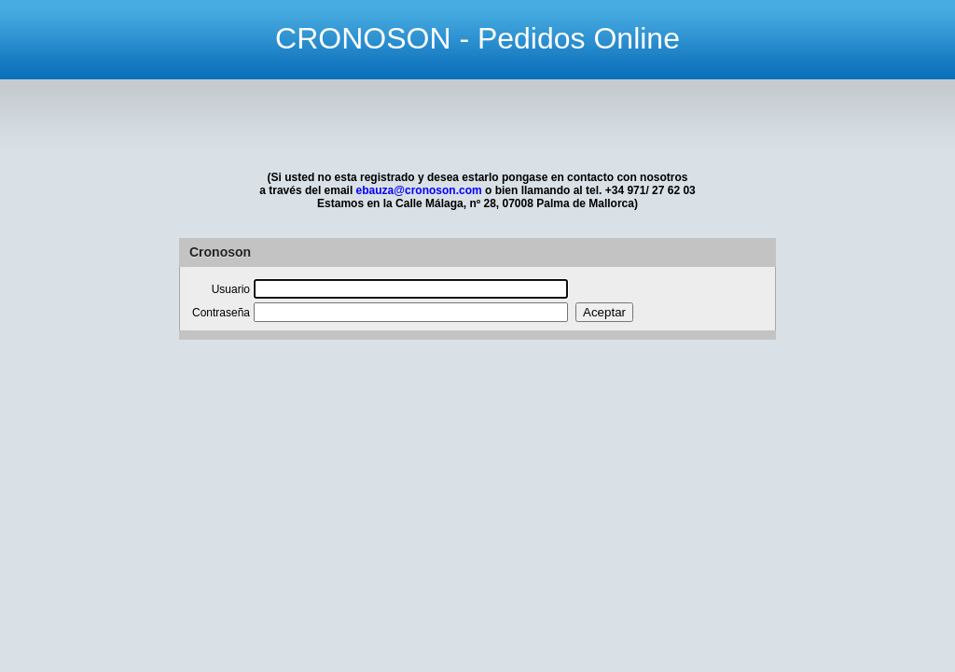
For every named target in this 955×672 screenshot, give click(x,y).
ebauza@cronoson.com (419, 190)
